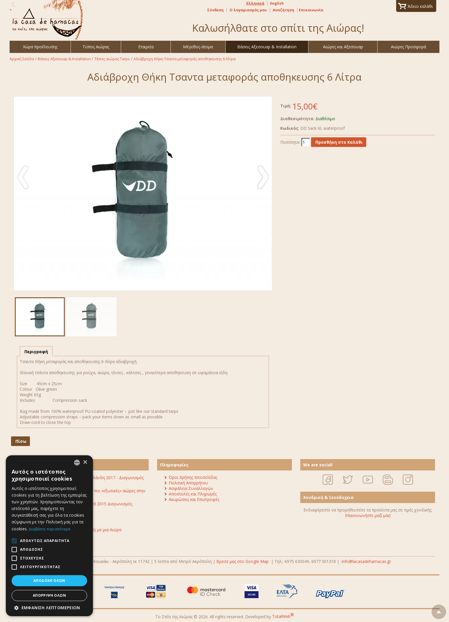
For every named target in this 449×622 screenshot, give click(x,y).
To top (439, 610)
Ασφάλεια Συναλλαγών (191, 488)
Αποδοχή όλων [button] (49, 580)
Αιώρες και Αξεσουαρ (343, 46)
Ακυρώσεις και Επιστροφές (194, 499)
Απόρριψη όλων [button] (49, 595)
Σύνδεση (215, 10)
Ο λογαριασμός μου (248, 10)
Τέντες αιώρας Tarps (112, 58)
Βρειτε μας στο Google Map (242, 561)
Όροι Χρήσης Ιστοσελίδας (193, 477)
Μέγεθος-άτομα (198, 46)
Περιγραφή (36, 351)
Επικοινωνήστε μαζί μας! (368, 515)
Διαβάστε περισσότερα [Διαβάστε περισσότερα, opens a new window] (50, 529)
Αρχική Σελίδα (22, 58)
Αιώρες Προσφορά (408, 46)
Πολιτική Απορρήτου (188, 483)
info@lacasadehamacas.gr (366, 561)
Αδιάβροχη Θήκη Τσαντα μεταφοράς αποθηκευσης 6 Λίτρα (185, 58)
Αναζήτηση (283, 10)
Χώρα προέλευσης (40, 46)
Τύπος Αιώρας (95, 46)
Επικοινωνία (311, 10)
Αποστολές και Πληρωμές (193, 494)
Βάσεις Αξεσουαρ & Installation (267, 46)
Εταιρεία (146, 46)
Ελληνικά (255, 3)
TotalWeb (283, 616)
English (277, 3)
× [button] (85, 462)
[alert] (49, 535)
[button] (49, 607)
